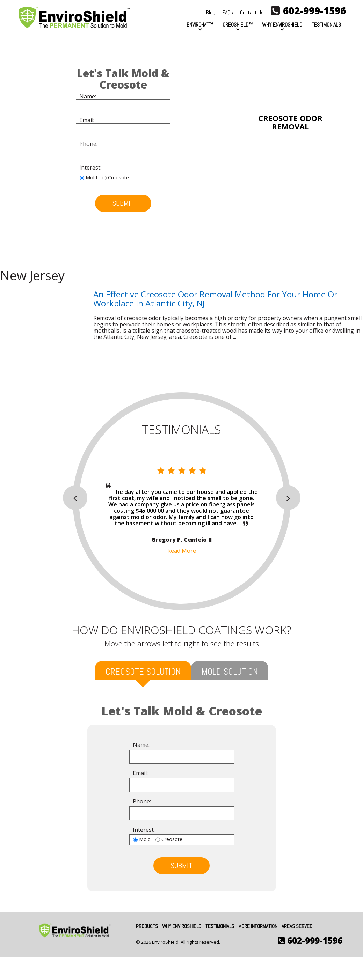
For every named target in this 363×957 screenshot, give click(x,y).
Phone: (88, 144)
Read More (181, 551)
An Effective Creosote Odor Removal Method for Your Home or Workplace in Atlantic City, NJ (215, 298)
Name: (87, 96)
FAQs (227, 12)
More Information (257, 926)
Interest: (90, 168)
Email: (86, 120)
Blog (210, 12)
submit (123, 203)
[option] (182, 510)
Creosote (118, 178)
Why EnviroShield (282, 24)
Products (147, 926)
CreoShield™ (238, 24)
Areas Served (297, 926)
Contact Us (252, 12)
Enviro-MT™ (200, 24)
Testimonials (326, 24)
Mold (91, 178)
